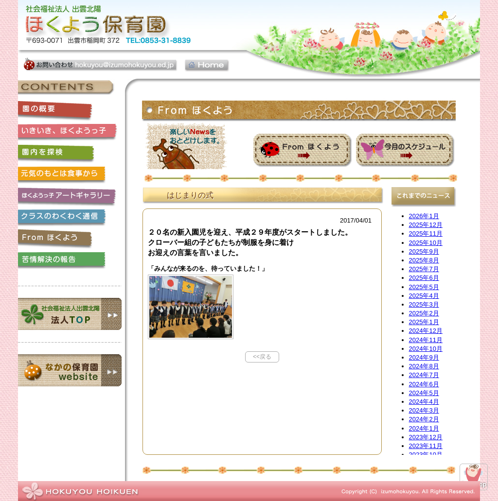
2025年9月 (424, 251)
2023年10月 (426, 454)
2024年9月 (424, 357)
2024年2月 (424, 419)
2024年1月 (424, 428)
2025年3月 (424, 304)
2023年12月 (426, 437)
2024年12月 (426, 330)
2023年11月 (426, 445)
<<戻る (262, 356)
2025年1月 (424, 322)
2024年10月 (426, 348)
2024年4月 (424, 401)
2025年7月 (424, 269)
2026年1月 (424, 216)
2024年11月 (426, 340)
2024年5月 (424, 393)
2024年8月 (424, 366)
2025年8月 (424, 260)
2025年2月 (424, 313)
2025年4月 (424, 295)
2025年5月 (424, 287)
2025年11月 (426, 233)
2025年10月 (426, 242)
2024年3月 (424, 410)
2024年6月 (424, 384)
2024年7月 (424, 375)
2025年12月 (426, 224)
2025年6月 (424, 277)
